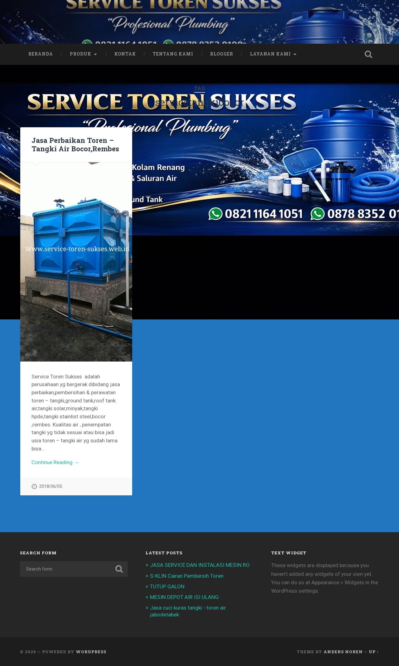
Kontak (125, 54)
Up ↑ (374, 651)
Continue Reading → (55, 462)
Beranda (40, 54)
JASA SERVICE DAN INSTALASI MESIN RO (200, 565)
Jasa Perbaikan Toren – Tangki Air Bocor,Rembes (75, 144)
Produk (80, 54)
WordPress (91, 651)
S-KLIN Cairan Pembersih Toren (187, 576)
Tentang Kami (173, 54)
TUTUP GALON (167, 586)
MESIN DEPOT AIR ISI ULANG (184, 597)
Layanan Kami (270, 54)
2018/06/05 (50, 486)
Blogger (221, 54)
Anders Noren (343, 651)
